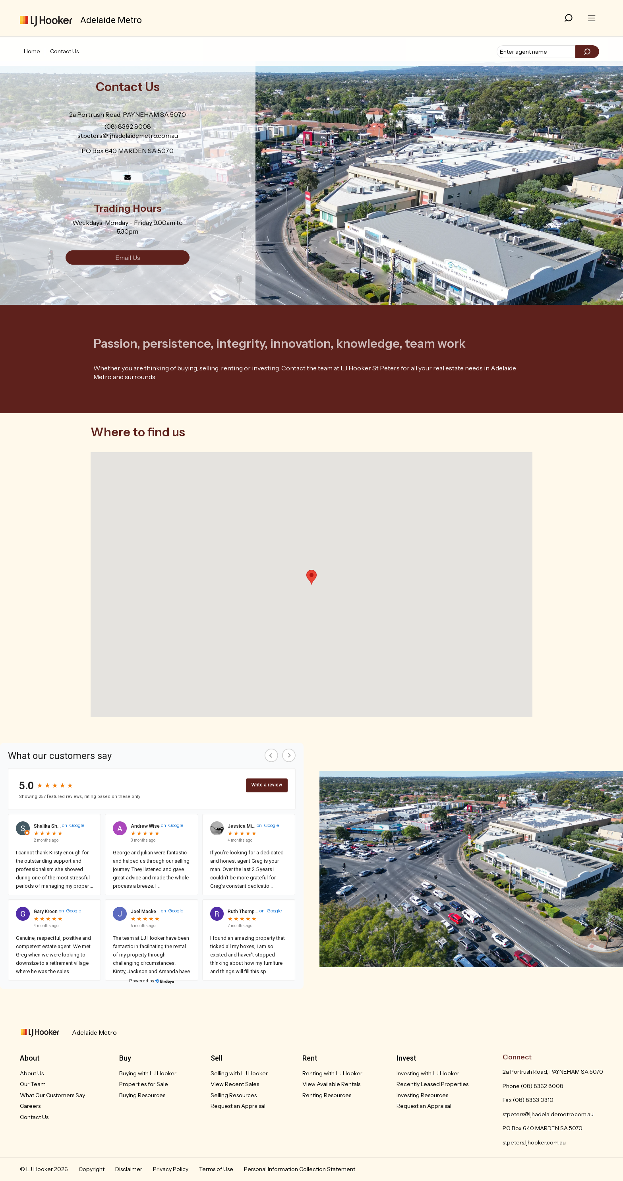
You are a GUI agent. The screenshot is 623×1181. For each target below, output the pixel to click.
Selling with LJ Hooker (239, 1073)
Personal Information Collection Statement (299, 1169)
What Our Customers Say (52, 1095)
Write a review (267, 785)
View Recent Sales (235, 1084)
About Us (32, 1073)
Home (32, 51)
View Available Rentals (331, 1084)
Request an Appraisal (238, 1105)
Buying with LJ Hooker (147, 1073)
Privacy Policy (170, 1169)
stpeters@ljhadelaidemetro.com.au (127, 135)
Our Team (33, 1084)
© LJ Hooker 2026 (44, 1169)
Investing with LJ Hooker (428, 1073)
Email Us (127, 257)
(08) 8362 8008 (127, 126)
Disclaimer (128, 1169)
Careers (30, 1105)
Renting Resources (326, 1095)
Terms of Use (216, 1169)
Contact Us (64, 51)
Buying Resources (142, 1095)
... (91, 886)
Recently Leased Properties (432, 1084)
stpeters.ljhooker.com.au (534, 1142)
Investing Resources (422, 1095)
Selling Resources (234, 1095)
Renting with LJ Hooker (332, 1073)
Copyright (91, 1169)
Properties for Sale (143, 1084)
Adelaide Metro (94, 1032)
